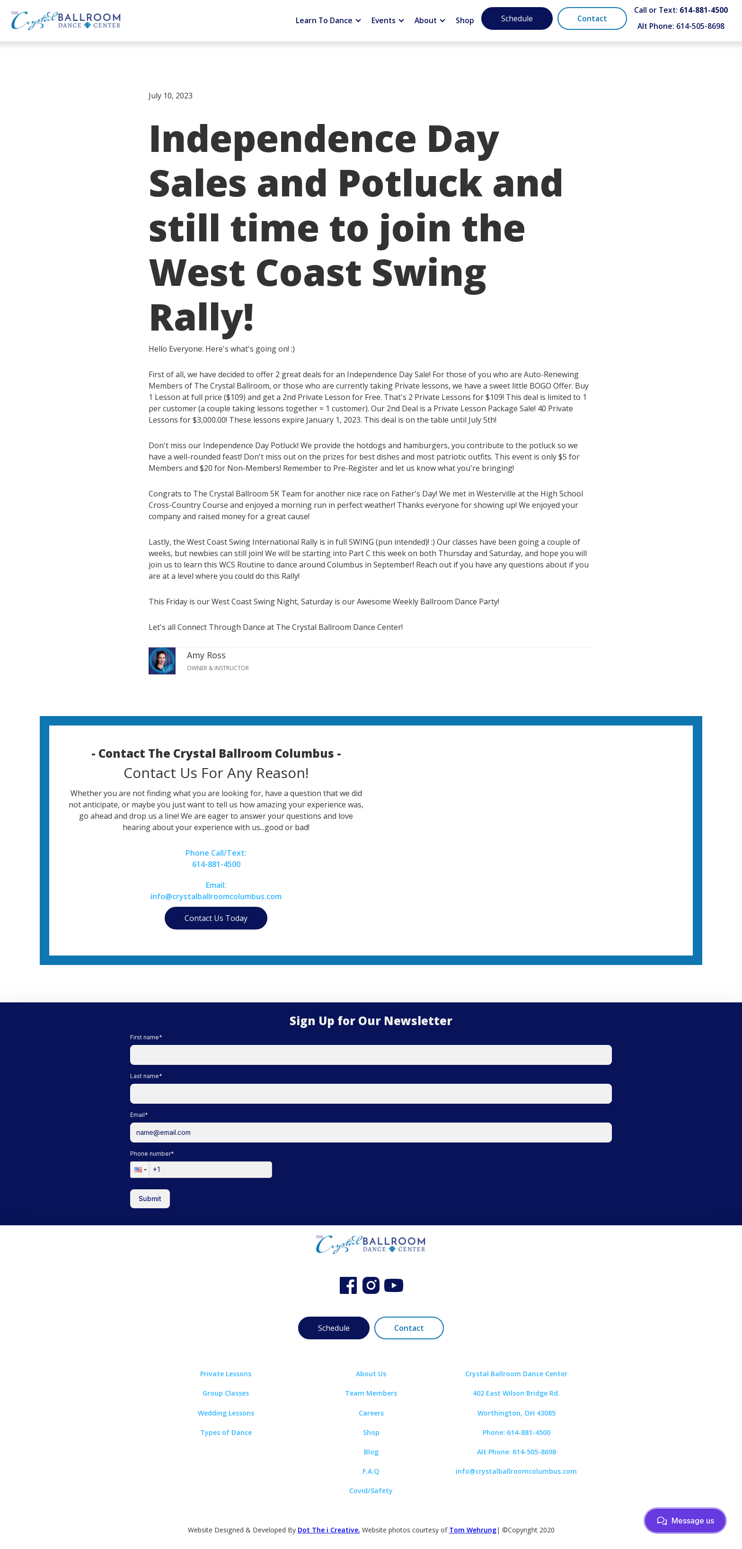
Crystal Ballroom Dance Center (516, 1373)
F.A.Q (371, 1471)
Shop (465, 20)
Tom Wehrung (472, 1529)
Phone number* (152, 1153)
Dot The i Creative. (329, 1529)
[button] (329, 21)
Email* (139, 1114)
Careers (371, 1412)
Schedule (517, 18)
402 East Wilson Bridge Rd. (516, 1393)
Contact (592, 18)
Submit (150, 1199)
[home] (66, 20)
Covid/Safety (371, 1490)
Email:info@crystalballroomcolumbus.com (216, 891)
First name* (146, 1037)
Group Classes (226, 1393)
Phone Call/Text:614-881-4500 (216, 858)
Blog (371, 1451)
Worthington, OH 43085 (516, 1412)
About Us (371, 1373)
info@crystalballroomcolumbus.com (516, 1471)
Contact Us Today (216, 918)
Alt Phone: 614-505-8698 (680, 26)
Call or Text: (681, 10)
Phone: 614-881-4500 (516, 1432)
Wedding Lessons (226, 1412)
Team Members (371, 1393)
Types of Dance (226, 1432)
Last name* (146, 1076)
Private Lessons (225, 1373)
